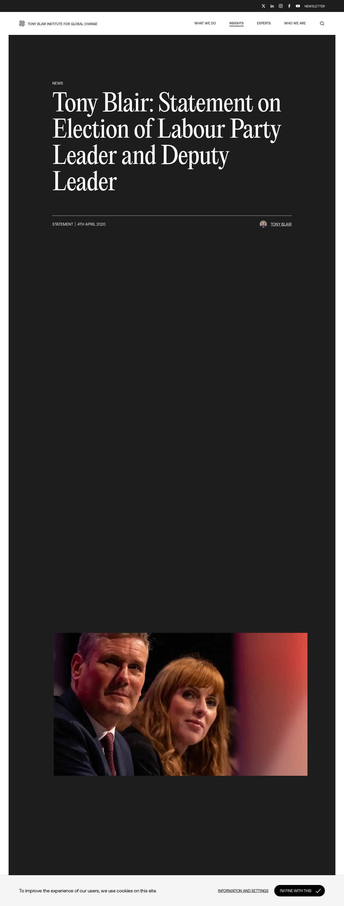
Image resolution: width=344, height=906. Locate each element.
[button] (58, 23)
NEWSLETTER (315, 6)
